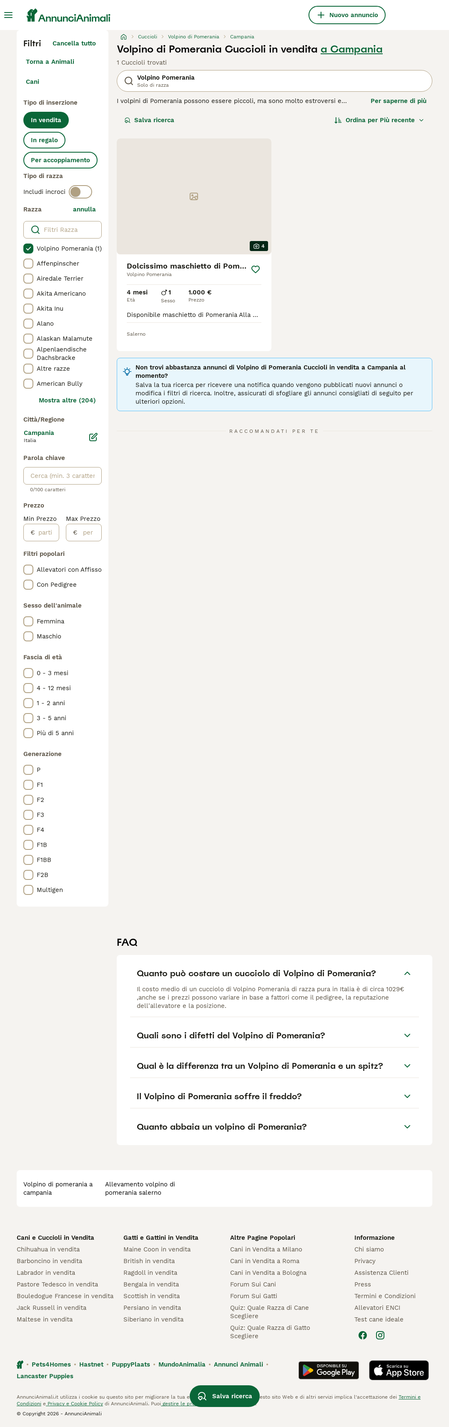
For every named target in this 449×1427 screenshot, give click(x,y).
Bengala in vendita (151, 1284)
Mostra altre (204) (67, 400)
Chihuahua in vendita (48, 1249)
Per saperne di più (398, 101)
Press (362, 1284)
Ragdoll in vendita (150, 1272)
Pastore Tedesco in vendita (57, 1284)
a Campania (352, 49)
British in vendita (149, 1261)
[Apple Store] (399, 1370)
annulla (84, 209)
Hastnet (91, 1364)
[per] (89, 532)
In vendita (46, 120)
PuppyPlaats (131, 1364)
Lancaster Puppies (45, 1376)
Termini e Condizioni (385, 1296)
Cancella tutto (74, 43)
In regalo (44, 140)
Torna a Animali (50, 61)
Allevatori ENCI (377, 1307)
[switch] (80, 191)
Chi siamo (369, 1249)
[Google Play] (328, 1370)
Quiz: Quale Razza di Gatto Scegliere (270, 1332)
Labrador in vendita (46, 1272)
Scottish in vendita (151, 1296)
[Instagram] (380, 1335)
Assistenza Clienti (381, 1272)
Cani (32, 81)
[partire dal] (47, 532)
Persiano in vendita (152, 1307)
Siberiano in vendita (153, 1319)
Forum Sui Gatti (253, 1296)
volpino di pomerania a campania (58, 1188)
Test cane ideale (379, 1319)
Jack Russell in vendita (51, 1307)
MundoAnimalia (182, 1364)
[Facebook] (362, 1335)
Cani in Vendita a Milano (266, 1249)
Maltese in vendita (45, 1319)
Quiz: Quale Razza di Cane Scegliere (269, 1312)
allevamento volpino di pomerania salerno (140, 1188)
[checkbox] (28, 248)
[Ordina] (379, 120)
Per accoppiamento (60, 160)
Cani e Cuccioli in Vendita (55, 1237)
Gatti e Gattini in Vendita (160, 1237)
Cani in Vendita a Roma (264, 1261)
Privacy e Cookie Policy (74, 1404)
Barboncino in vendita (49, 1261)
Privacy (365, 1261)
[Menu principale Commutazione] (8, 15)
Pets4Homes (51, 1364)
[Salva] (255, 269)
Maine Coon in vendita (157, 1249)
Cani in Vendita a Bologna (268, 1272)
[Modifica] (93, 437)
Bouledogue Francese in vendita (65, 1296)
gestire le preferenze (187, 1404)
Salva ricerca (149, 120)
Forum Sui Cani (253, 1284)
